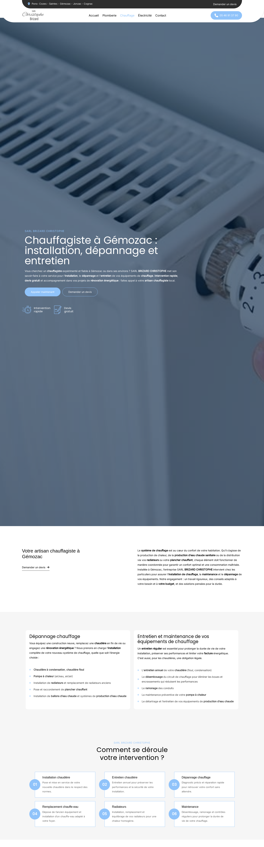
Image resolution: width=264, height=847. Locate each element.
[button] (60, 3)
